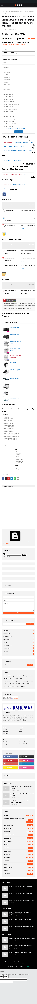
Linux (23, 56)
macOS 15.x (7, 72)
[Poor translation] (6, 976)
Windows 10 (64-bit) (9, 101)
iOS (5, 62)
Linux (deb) (6, 70)
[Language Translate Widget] (10, 697)
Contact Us (16, 961)
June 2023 (19, 654)
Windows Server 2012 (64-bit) (11, 109)
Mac (17, 56)
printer (7, 11)
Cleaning (26, 174)
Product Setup (8, 160)
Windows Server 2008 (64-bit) (11, 123)
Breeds (21, 729)
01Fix (5, 676)
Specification (7, 184)
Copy (10, 146)
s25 (4, 686)
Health (20, 731)
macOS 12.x (7, 87)
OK (18, 131)
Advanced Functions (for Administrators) (15, 150)
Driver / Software (18, 160)
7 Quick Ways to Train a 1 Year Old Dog (17, 676)
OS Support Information (19, 184)
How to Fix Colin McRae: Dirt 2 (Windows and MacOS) (21, 927)
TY (17, 966)
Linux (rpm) (6, 67)
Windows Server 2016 (9, 99)
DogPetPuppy (18, 681)
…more (22, 221)
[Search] (14, 624)
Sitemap (5, 744)
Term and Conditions (24, 744)
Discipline (15, 678)
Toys (18, 686)
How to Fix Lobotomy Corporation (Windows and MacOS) (19, 801)
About (20, 739)
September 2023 (19, 645)
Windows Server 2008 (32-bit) (11, 119)
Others (22, 146)
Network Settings (8, 165)
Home (3, 11)
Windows (9, 56)
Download (31, 38)
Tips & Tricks (6, 733)
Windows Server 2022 (9, 126)
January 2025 (19, 633)
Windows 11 (7, 92)
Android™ (6, 65)
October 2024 (19, 639)
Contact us (5, 742)
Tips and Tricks (10, 686)
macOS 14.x (7, 77)
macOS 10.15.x (7, 79)
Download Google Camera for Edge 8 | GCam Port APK (21, 901)
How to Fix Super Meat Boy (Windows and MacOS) (22, 794)
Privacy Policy (22, 742)
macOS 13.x (7, 82)
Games (5, 683)
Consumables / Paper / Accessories (12, 174)
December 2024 (19, 636)
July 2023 (19, 651)
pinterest (27, 961)
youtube (22, 963)
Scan (5, 146)
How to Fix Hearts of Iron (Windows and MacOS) (20, 920)
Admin (4, 29)
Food (19, 665)
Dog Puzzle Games (8, 681)
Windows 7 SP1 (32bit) (9, 116)
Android (30, 676)
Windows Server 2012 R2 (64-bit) (11, 104)
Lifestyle (18, 683)
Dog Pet (21, 678)
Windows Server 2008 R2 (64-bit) (11, 114)
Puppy (28, 683)
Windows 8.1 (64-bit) (8, 111)
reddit (22, 961)
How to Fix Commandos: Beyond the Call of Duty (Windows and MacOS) (21, 913)
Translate (14, 698)
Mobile (29, 56)
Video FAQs (7, 189)
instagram (16, 963)
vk (31, 961)
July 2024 (19, 642)
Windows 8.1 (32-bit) (8, 106)
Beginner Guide (7, 678)
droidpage (25, 681)
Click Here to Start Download (13, 44)
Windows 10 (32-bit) (8, 96)
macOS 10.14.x (7, 84)
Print (31, 142)
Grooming (11, 683)
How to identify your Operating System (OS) (15, 128)
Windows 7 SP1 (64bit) (9, 121)
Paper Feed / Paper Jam (21, 142)
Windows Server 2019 (9, 94)
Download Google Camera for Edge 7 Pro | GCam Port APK (21, 894)
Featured (21, 727)
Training (23, 686)
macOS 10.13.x (7, 89)
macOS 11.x (7, 74)
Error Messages (8, 142)
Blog (28, 966)
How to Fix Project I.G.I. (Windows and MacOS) (21, 787)
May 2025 (19, 631)
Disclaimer (5, 746)
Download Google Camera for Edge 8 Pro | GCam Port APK (21, 887)
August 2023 (19, 648)
